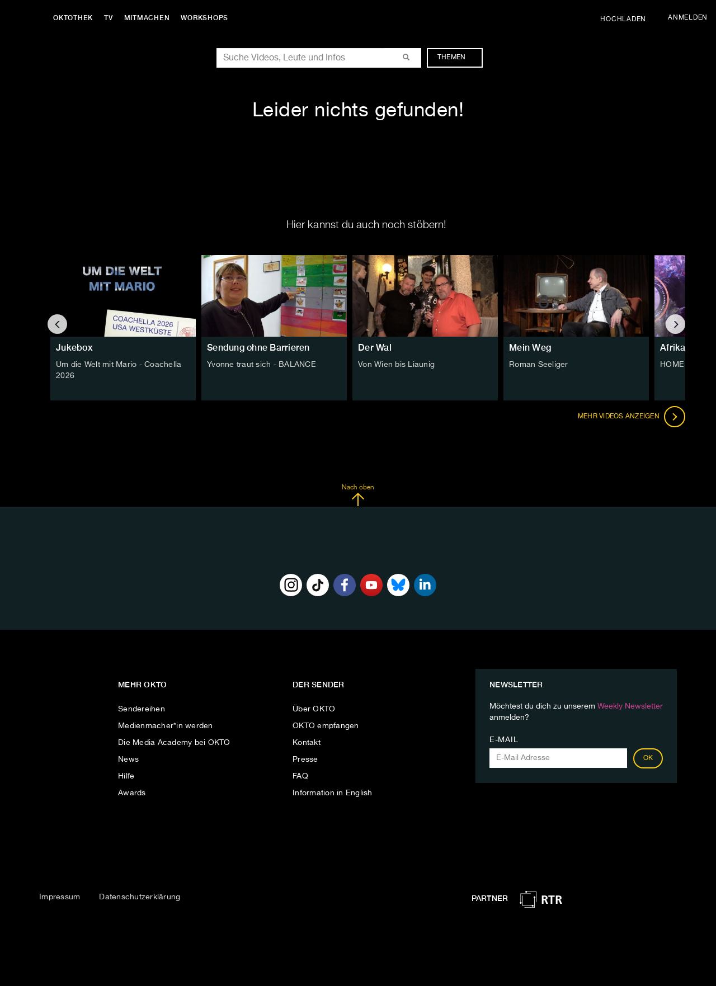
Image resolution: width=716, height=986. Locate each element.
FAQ (300, 776)
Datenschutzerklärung (139, 897)
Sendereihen (141, 709)
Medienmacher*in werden (165, 726)
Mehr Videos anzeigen (631, 416)
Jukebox (74, 347)
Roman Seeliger (538, 365)
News (128, 759)
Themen (457, 57)
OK (648, 758)
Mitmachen (147, 18)
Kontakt (307, 743)
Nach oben (358, 495)
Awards (132, 793)
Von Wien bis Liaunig (396, 365)
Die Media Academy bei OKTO (174, 743)
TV (108, 18)
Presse (305, 759)
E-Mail (503, 740)
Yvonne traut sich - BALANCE (261, 365)
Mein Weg (530, 347)
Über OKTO (314, 709)
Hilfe (126, 776)
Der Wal (375, 347)
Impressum (59, 897)
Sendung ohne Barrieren (258, 347)
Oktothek (73, 18)
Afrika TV (679, 347)
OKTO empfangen (326, 726)
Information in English (333, 793)
